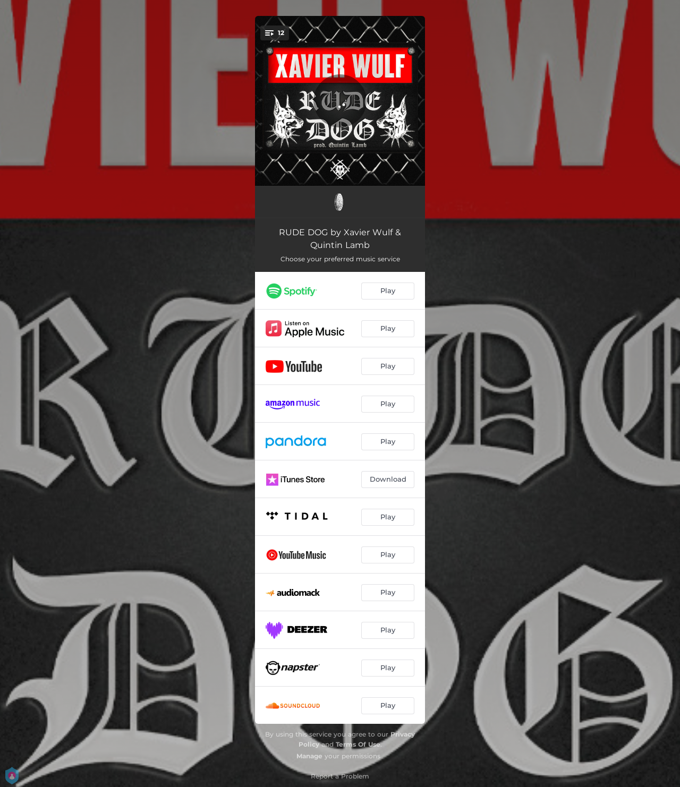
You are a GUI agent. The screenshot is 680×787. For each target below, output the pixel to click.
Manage (309, 756)
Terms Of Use (358, 744)
